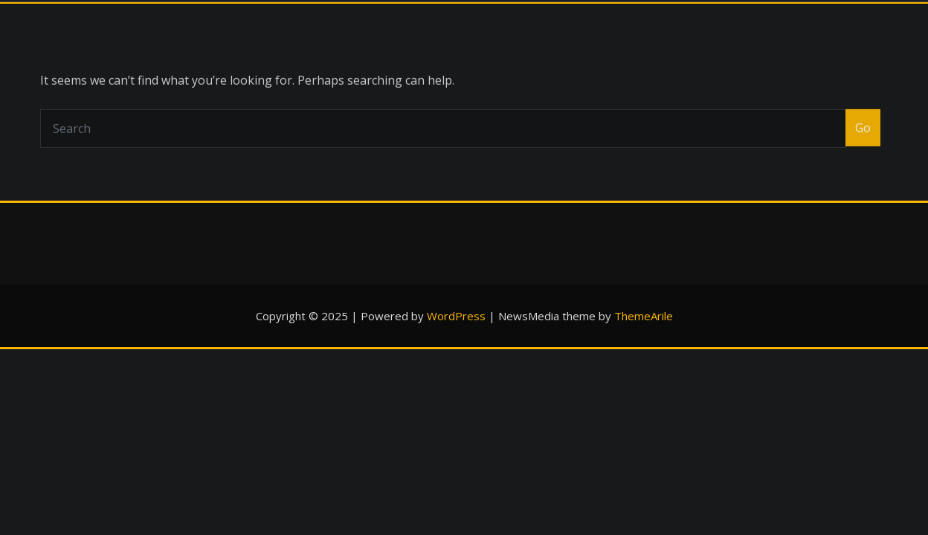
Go (863, 138)
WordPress (456, 315)
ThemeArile (643, 315)
